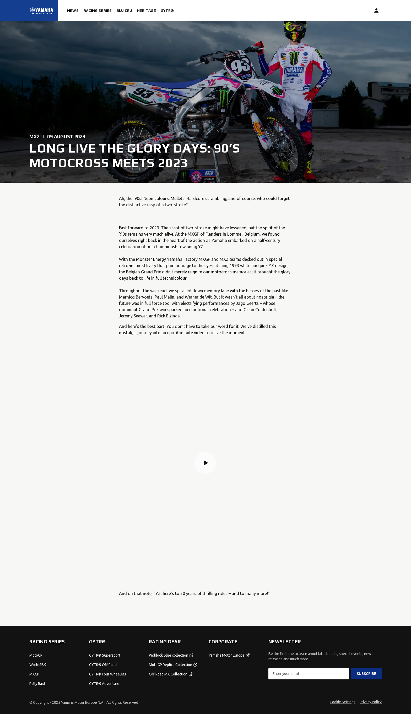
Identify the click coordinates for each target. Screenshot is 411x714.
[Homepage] (41, 10)
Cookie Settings (342, 702)
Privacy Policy (371, 702)
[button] (205, 462)
